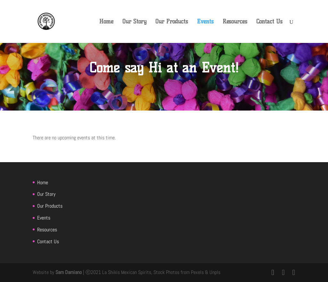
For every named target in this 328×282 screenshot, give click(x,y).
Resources (235, 22)
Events (205, 22)
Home (106, 22)
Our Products (171, 22)
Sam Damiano (69, 272)
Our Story (134, 22)
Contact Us (269, 22)
